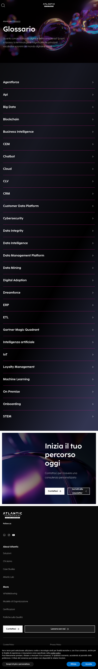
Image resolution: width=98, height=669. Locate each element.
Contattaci (54, 491)
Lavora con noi (60, 629)
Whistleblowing (10, 593)
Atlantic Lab (7, 21)
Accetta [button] (88, 664)
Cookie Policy (8, 645)
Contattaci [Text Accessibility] (13, 629)
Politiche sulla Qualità (13, 617)
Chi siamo (7, 561)
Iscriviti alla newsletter (79, 491)
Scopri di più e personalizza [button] (18, 664)
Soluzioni (7, 553)
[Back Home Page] (49, 5)
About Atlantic (10, 546)
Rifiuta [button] (73, 664)
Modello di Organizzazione (15, 601)
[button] (3, 5)
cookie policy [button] (55, 653)
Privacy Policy (55, 645)
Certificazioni (9, 609)
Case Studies (9, 569)
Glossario (16, 21)
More (6, 587)
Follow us (7, 524)
